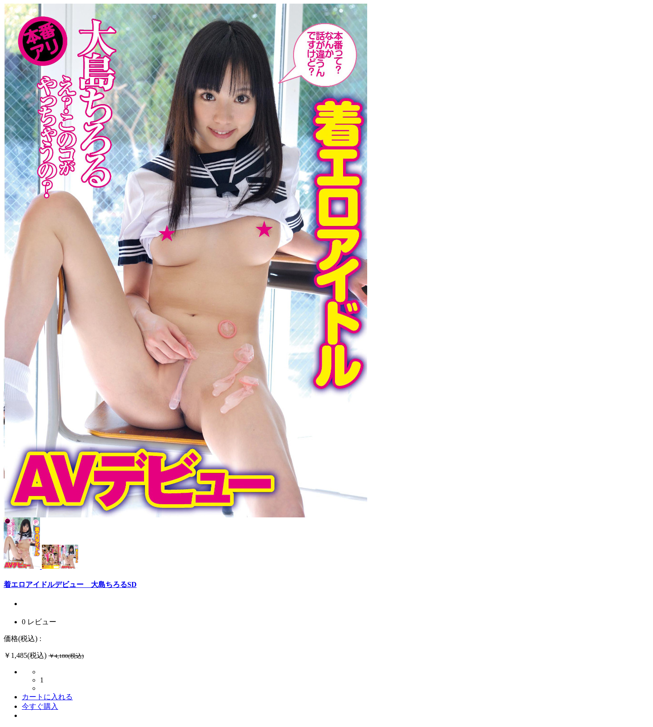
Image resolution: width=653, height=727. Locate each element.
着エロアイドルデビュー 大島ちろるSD (70, 584)
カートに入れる (47, 697)
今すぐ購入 (40, 706)
